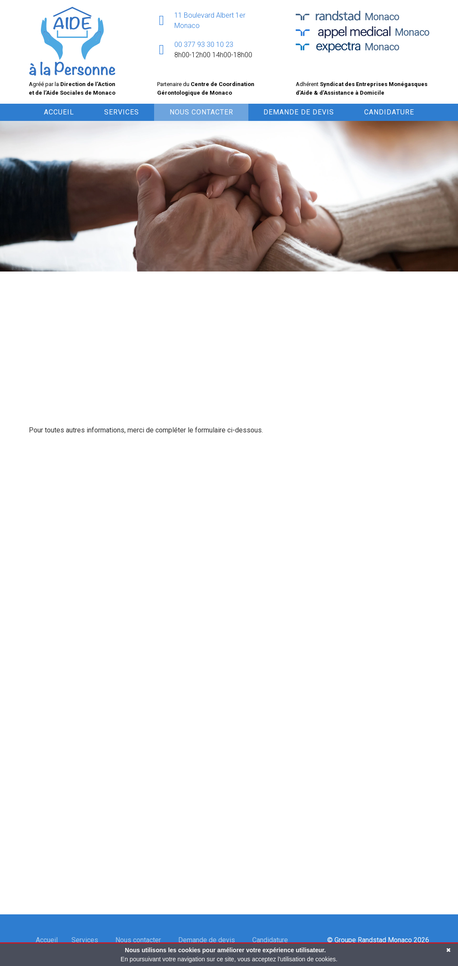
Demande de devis (298, 112)
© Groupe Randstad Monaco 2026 (378, 940)
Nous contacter (201, 112)
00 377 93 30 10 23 (203, 44)
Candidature (389, 112)
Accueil (59, 112)
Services (121, 112)
